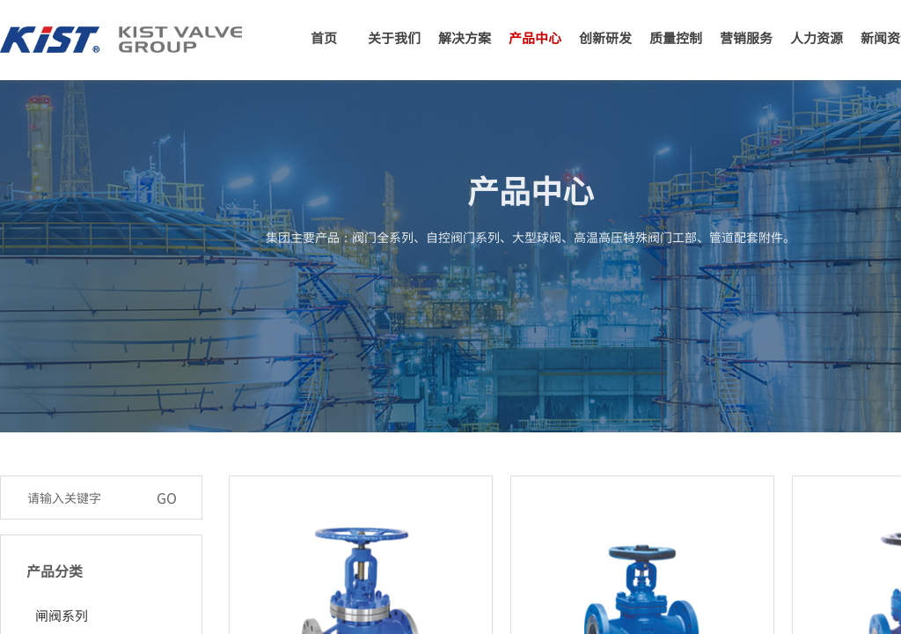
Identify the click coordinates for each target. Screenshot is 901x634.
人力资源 (816, 37)
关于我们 (394, 37)
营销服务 (746, 37)
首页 (324, 37)
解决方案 (464, 37)
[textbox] (82, 497)
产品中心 (535, 37)
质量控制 (675, 37)
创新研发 (605, 37)
